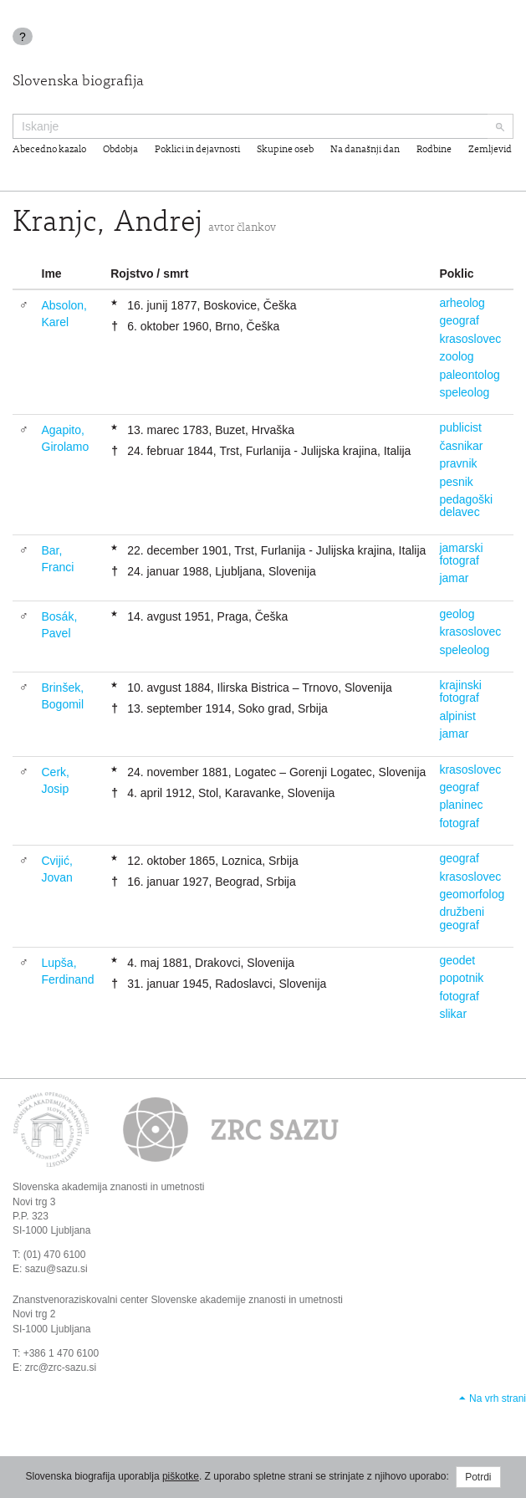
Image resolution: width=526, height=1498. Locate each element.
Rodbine (434, 150)
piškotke (180, 1476)
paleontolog (469, 374)
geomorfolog (471, 894)
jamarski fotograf (461, 554)
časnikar (461, 445)
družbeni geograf (461, 918)
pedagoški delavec (466, 506)
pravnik (458, 463)
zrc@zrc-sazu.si (61, 1367)
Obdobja (120, 150)
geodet (457, 960)
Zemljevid (490, 150)
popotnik (461, 977)
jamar (453, 578)
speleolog (464, 392)
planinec (461, 804)
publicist (460, 427)
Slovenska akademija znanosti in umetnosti (108, 1187)
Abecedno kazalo (49, 150)
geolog (456, 614)
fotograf (458, 823)
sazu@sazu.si (56, 1269)
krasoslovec (470, 338)
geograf (458, 320)
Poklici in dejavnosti (197, 150)
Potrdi (478, 1477)
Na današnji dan (365, 150)
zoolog (456, 356)
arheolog (462, 302)
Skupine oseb (285, 150)
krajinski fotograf (460, 691)
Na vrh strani (497, 1398)
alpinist (457, 716)
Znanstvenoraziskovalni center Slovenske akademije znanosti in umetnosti (178, 1300)
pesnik (455, 481)
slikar (453, 1013)
